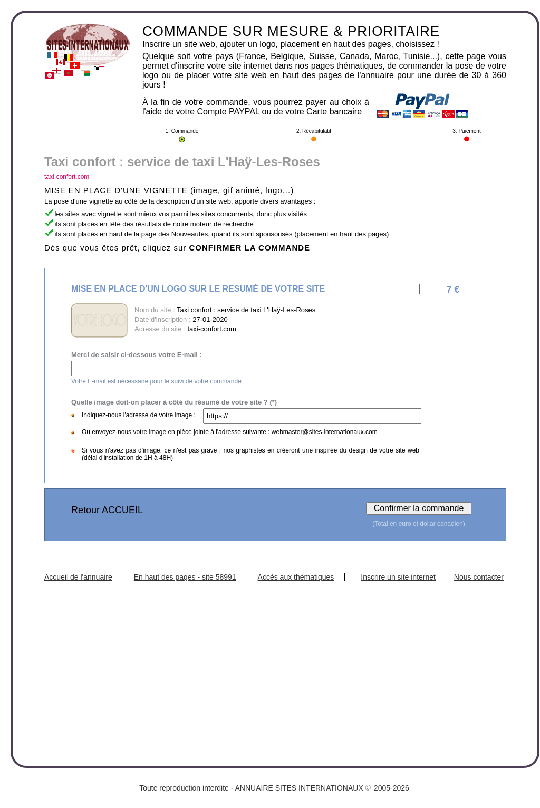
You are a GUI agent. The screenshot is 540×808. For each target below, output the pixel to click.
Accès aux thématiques (296, 577)
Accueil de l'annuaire (78, 577)
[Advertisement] (275, 660)
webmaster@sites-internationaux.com (325, 432)
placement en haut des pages (342, 234)
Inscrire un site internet (398, 577)
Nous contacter (479, 577)
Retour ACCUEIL (107, 510)
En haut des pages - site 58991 (185, 577)
